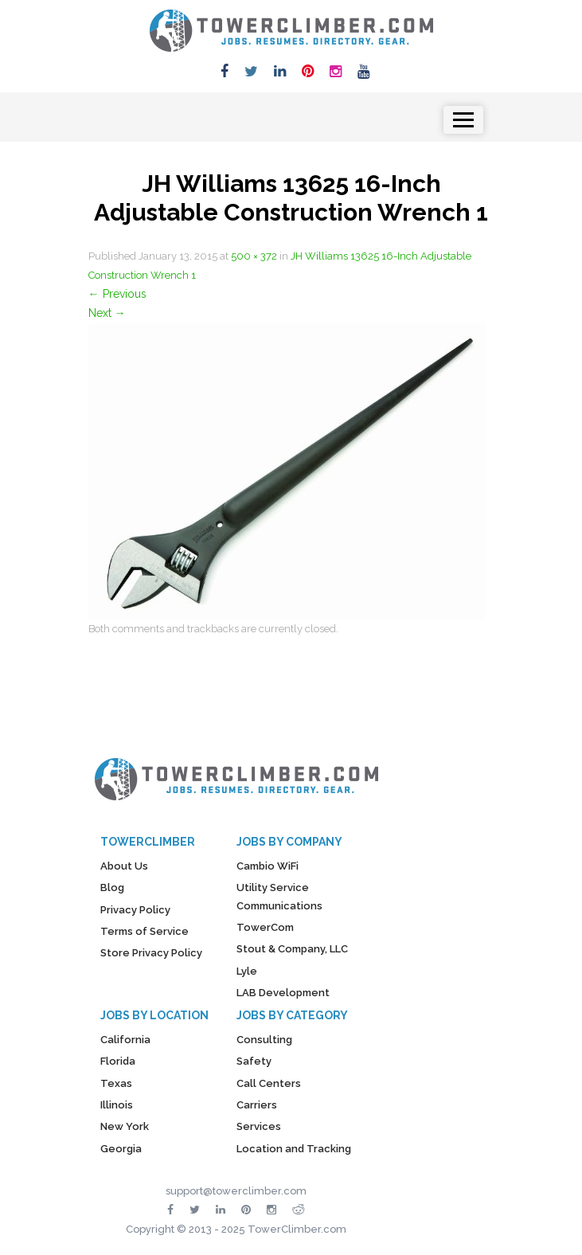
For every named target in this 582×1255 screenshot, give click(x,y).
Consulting (264, 1040)
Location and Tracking (293, 1149)
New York (124, 1126)
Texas (116, 1083)
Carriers (256, 1105)
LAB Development (283, 993)
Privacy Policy (135, 910)
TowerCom (265, 927)
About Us (124, 866)
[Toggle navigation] (462, 120)
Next (107, 313)
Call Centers (268, 1083)
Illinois (116, 1105)
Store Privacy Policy (151, 953)
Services (258, 1126)
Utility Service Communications (279, 896)
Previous (117, 293)
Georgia (121, 1149)
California (125, 1040)
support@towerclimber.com (236, 1191)
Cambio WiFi (267, 866)
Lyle (246, 971)
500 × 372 (254, 256)
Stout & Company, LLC (292, 949)
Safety (253, 1061)
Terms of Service (144, 931)
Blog (112, 887)
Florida (117, 1061)
